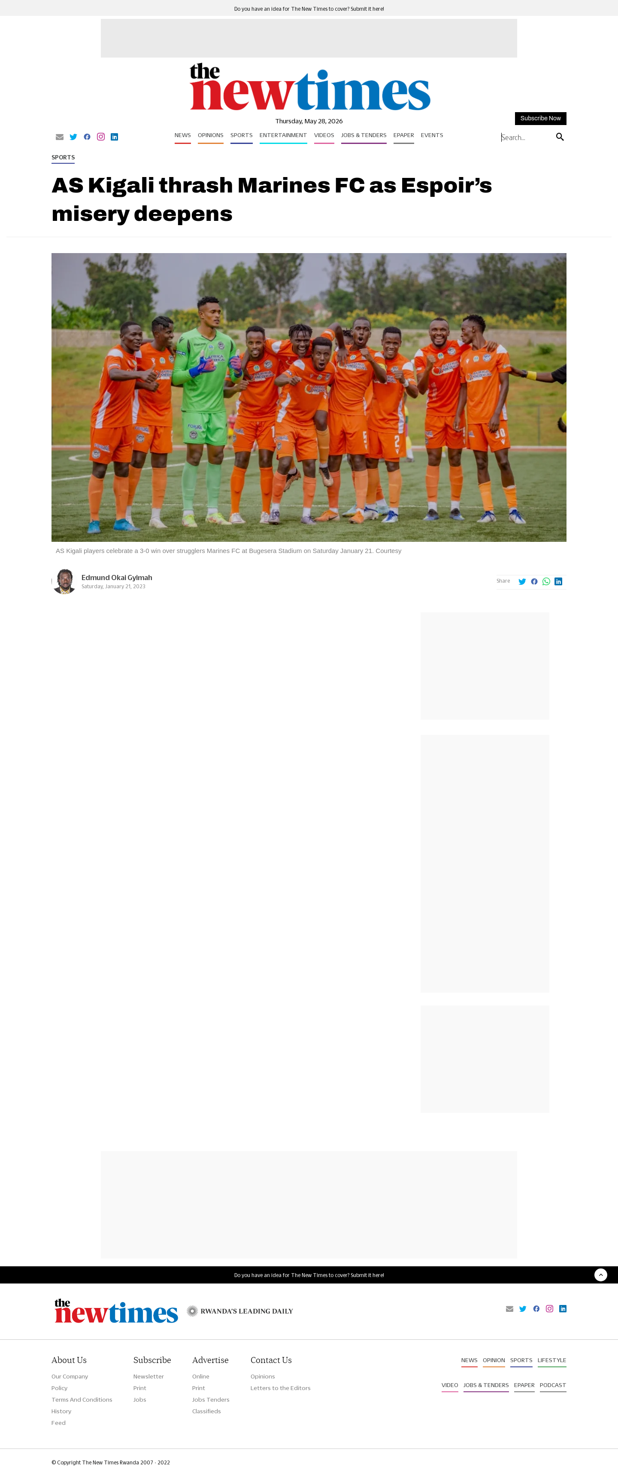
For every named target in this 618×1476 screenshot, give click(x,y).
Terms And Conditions (82, 1399)
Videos (324, 134)
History (61, 1411)
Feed (59, 1422)
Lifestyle (552, 1360)
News (183, 134)
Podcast (553, 1384)
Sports (241, 134)
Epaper (404, 134)
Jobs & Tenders (364, 134)
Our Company (70, 1376)
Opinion (494, 1360)
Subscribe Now (541, 118)
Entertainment (283, 134)
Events (432, 134)
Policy (59, 1387)
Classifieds (206, 1411)
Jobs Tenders (211, 1399)
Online (200, 1376)
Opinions (211, 134)
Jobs (139, 1399)
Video (450, 1384)
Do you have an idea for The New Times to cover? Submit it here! (309, 9)
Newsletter (148, 1376)
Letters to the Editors (281, 1387)
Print (139, 1387)
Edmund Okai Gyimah (117, 577)
